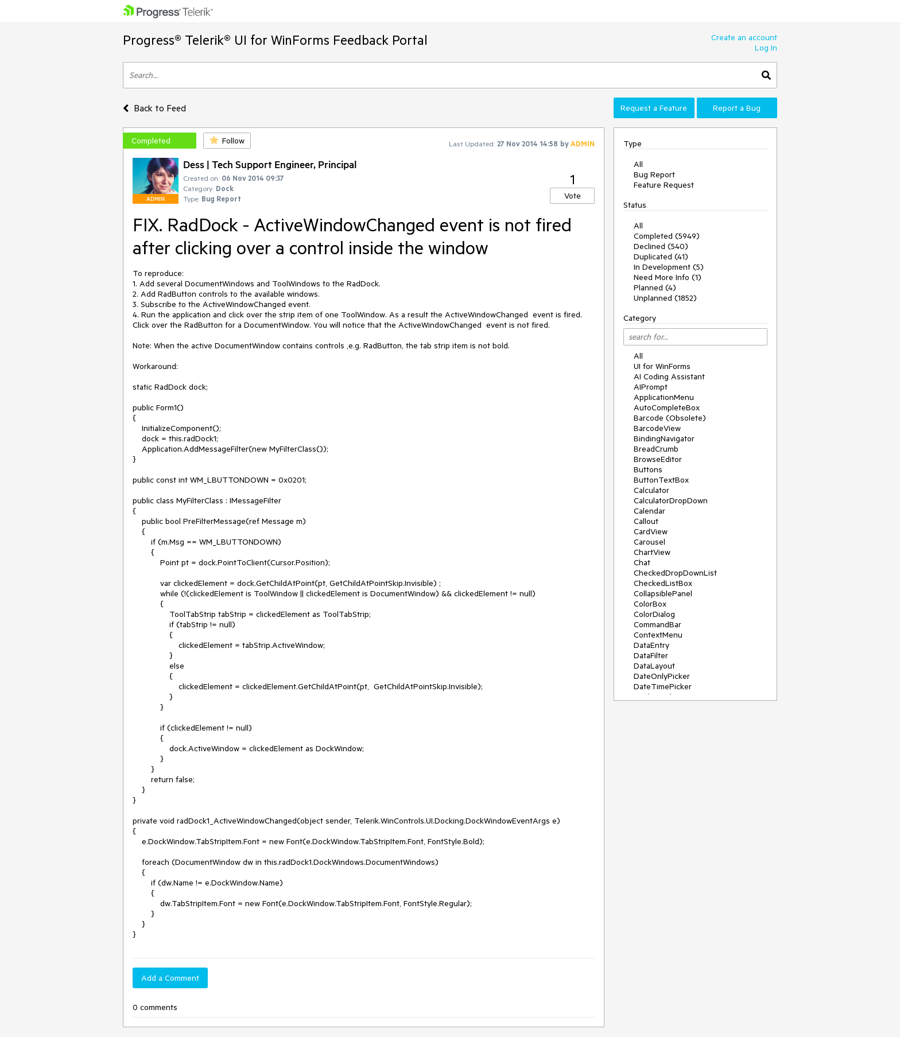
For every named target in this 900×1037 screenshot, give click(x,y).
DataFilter (651, 655)
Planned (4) (655, 287)
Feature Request (664, 185)
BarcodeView (657, 428)
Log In (766, 47)
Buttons (648, 469)
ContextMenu (658, 635)
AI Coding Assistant (669, 376)
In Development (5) (669, 267)
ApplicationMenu (664, 397)
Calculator (651, 490)
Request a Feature (653, 108)
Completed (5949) (667, 236)
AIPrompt (651, 387)
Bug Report (654, 174)
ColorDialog (654, 614)
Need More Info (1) (667, 277)
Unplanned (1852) (665, 298)
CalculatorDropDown (671, 500)
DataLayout (654, 666)
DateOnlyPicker (662, 676)
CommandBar (657, 624)
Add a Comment (170, 978)
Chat (642, 562)
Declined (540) (661, 246)
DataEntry (651, 645)
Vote (572, 196)
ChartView (652, 552)
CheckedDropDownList (675, 573)
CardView (651, 531)
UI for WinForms (662, 366)
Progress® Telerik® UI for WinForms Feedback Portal (275, 40)
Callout (646, 521)
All (638, 164)
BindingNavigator (664, 438)
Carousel (649, 542)
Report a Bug (737, 108)
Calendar (649, 511)
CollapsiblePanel (663, 593)
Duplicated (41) (661, 256)
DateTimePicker (663, 686)
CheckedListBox (663, 583)
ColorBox (650, 604)
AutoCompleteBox (667, 407)
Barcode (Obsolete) (670, 418)
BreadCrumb (656, 449)
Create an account (744, 37)
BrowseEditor (658, 459)
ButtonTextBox (661, 480)
